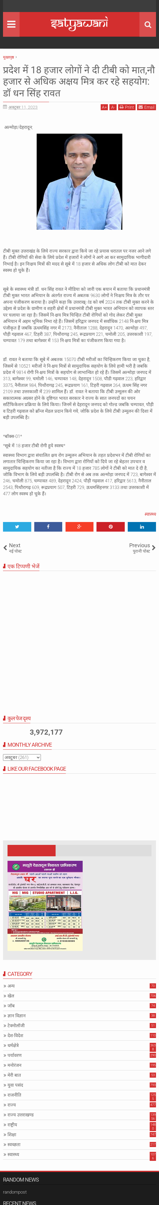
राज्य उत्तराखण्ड (21, 1115)
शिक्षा (12, 1134)
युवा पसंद (15, 1085)
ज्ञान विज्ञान (17, 1015)
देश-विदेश (15, 1035)
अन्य (11, 986)
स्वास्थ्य (150, 514)
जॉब (11, 1006)
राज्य (12, 1105)
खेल (11, 996)
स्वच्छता (14, 1144)
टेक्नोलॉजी (16, 1025)
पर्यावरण (15, 1055)
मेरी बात (14, 1075)
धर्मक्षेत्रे (13, 1045)
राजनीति (14, 1095)
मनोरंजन (14, 1065)
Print (127, 107)
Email (146, 107)
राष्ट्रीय (12, 1125)
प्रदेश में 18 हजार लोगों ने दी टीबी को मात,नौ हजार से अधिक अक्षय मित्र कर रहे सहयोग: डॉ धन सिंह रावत (79, 81)
